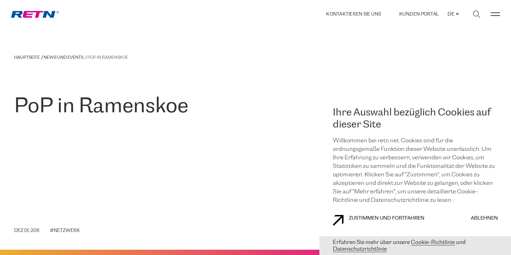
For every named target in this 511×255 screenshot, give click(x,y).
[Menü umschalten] (495, 14)
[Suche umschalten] (476, 14)
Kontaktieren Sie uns (353, 14)
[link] (35, 14)
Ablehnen (484, 218)
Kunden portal (419, 14)
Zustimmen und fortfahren (378, 220)
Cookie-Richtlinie (433, 242)
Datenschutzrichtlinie (360, 249)
